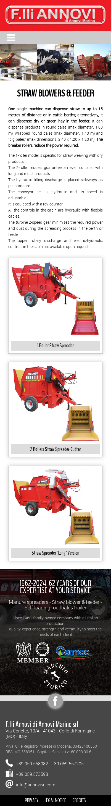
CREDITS (79, 800)
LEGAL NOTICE (55, 800)
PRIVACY (31, 800)
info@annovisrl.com (35, 785)
